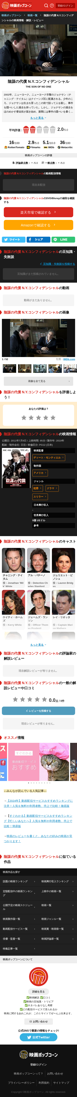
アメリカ (40, 472)
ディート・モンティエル (48, 457)
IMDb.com (69, 359)
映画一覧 (32, 15)
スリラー (40, 496)
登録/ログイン (65, 5)
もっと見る (38, 117)
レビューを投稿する (38, 710)
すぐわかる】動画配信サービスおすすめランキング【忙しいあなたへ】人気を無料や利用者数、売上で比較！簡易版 (38, 821)
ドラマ (52, 488)
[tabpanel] (38, 762)
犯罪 (37, 488)
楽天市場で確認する (38, 212)
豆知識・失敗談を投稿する (57, 263)
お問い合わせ (38, 1021)
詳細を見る (38, 991)
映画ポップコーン (11, 15)
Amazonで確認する (38, 225)
